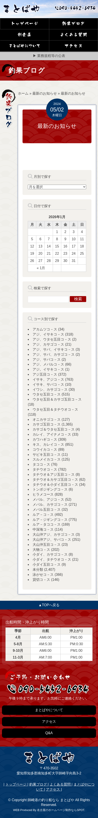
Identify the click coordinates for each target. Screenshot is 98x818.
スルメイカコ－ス (47, 459)
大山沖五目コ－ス (47, 544)
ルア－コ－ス (43, 514)
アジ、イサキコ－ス (48, 334)
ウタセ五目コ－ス (47, 394)
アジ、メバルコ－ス (48, 364)
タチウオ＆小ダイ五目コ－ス (55, 484)
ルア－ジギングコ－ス (50, 519)
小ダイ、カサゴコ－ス (50, 554)
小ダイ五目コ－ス (47, 564)
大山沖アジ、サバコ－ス (52, 539)
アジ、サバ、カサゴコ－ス (54, 354)
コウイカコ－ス (45, 449)
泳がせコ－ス (43, 574)
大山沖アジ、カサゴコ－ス (54, 534)
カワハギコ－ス (45, 439)
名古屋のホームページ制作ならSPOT (60, 810)
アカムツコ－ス (45, 329)
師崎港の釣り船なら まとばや (51, 800)
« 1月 (41, 268)
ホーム (23, 93)
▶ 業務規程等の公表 (49, 56)
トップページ (16, 784)
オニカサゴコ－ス (47, 419)
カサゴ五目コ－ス (47, 424)
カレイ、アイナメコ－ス (52, 434)
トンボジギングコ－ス (50, 489)
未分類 (38, 569)
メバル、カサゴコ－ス (50, 504)
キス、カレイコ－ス (48, 444)
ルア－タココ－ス (47, 524)
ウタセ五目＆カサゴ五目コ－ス (57, 399)
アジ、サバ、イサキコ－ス (54, 349)
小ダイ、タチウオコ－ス (52, 559)
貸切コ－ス (41, 579)
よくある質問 (61, 784)
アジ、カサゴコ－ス (48, 344)
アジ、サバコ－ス (47, 359)
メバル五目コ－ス (47, 509)
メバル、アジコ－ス (48, 499)
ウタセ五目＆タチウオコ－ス (55, 409)
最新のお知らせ (44, 93)
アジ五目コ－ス (45, 374)
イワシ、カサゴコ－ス (50, 389)
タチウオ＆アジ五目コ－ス (54, 474)
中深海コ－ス (43, 529)
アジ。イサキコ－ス (48, 369)
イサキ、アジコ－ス (48, 379)
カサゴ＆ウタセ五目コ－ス (54, 429)
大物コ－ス (41, 549)
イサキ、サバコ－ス (48, 384)
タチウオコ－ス (45, 469)
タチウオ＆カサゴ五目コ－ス (55, 479)
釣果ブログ (38, 784)
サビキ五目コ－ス (47, 454)
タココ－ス (41, 464)
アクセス (53, 789)
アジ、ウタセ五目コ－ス (52, 339)
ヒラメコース (43, 494)
